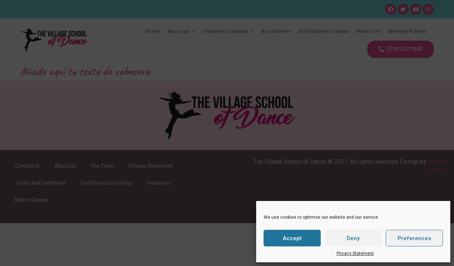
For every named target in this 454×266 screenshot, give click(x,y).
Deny (353, 238)
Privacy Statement (355, 253)
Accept (292, 238)
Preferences (414, 238)
